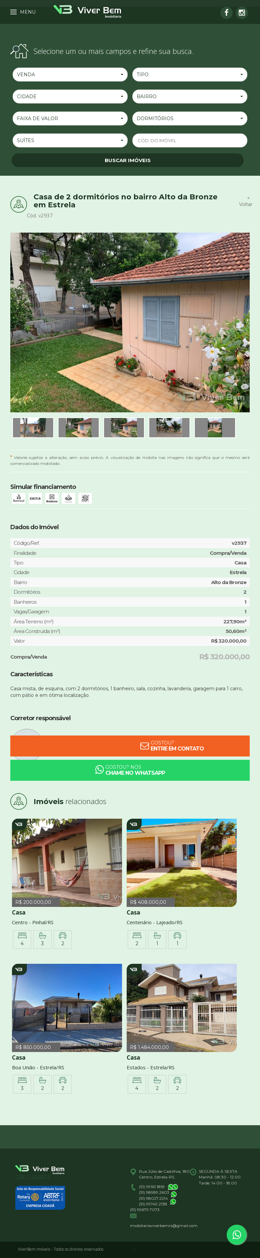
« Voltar (244, 201)
